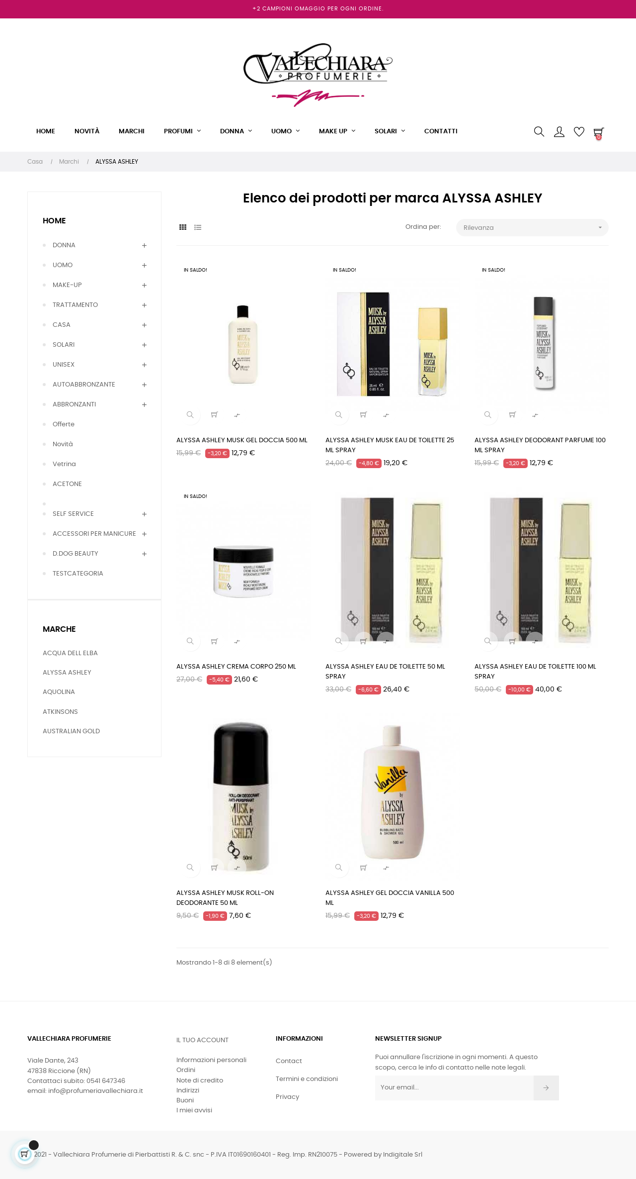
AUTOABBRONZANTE (84, 385)
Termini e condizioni (307, 1079)
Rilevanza (536, 227)
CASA (62, 325)
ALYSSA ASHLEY (67, 673)
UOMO (63, 265)
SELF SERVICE (73, 514)
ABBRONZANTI (74, 404)
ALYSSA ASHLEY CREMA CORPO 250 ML (236, 667)
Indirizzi (187, 1090)
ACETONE (67, 484)
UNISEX (64, 365)
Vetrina (64, 464)
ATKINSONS (60, 712)
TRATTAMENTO (75, 305)
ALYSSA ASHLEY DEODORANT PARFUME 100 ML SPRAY (540, 445)
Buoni (185, 1100)
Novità (63, 444)
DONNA (64, 245)
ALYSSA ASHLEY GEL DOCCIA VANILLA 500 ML (389, 898)
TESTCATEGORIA (78, 574)
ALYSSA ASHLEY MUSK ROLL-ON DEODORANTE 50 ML (225, 898)
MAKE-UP (67, 285)
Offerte (64, 424)
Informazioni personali (211, 1060)
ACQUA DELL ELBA (70, 653)
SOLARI (64, 345)
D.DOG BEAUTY (75, 554)
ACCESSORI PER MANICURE (94, 534)
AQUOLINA (59, 692)
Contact (289, 1061)
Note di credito (199, 1081)
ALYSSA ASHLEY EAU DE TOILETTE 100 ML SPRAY (535, 672)
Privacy (287, 1097)
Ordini (185, 1070)
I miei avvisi (194, 1110)
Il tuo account (202, 1040)
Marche (59, 629)
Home (54, 221)
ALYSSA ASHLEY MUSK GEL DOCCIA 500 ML (242, 440)
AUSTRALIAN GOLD (71, 731)
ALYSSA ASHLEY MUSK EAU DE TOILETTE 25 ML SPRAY (389, 445)
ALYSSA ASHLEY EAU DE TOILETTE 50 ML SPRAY (385, 672)
